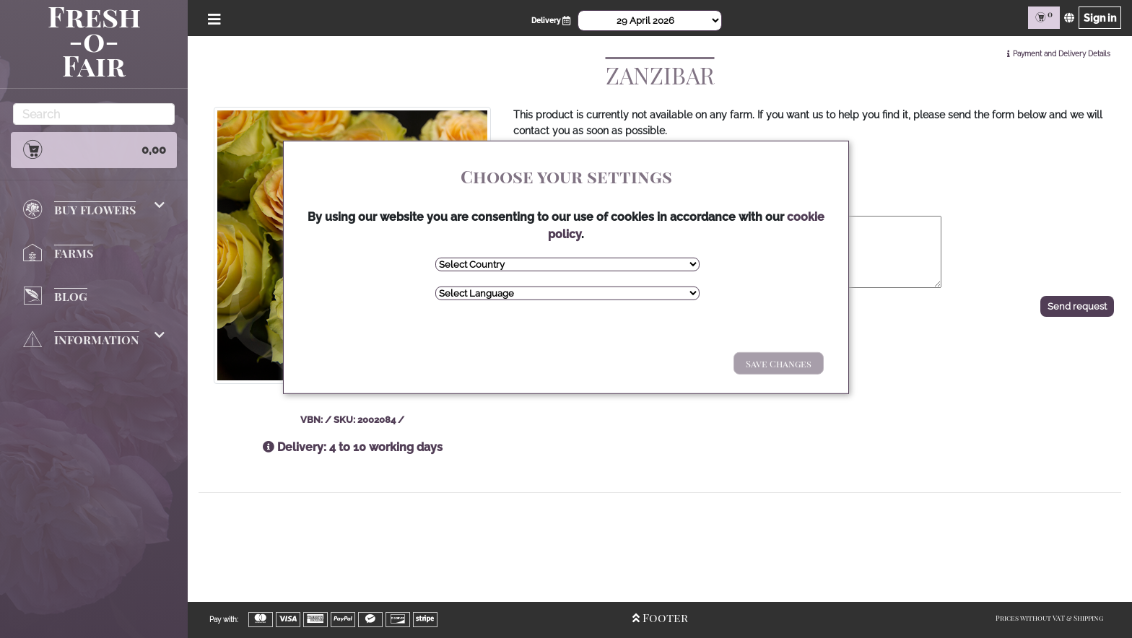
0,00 (94, 149)
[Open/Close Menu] (212, 17)
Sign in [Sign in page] (1100, 18)
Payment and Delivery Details (1061, 54)
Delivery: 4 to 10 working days (353, 447)
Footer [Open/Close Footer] (660, 617)
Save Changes (778, 363)
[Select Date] (650, 20)
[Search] (94, 114)
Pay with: (223, 620)
